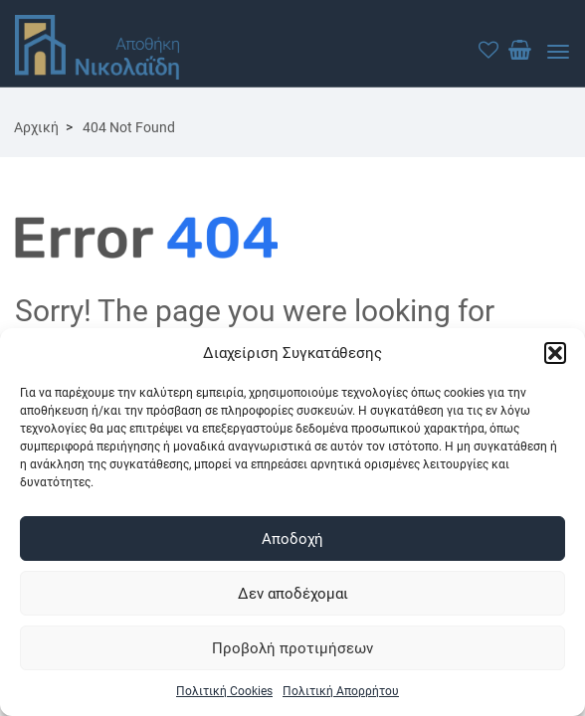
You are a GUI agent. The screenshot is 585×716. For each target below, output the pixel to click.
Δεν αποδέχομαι (293, 594)
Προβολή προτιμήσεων (292, 648)
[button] (555, 353)
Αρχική (36, 127)
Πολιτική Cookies (224, 691)
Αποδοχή (292, 539)
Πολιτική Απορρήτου (341, 691)
